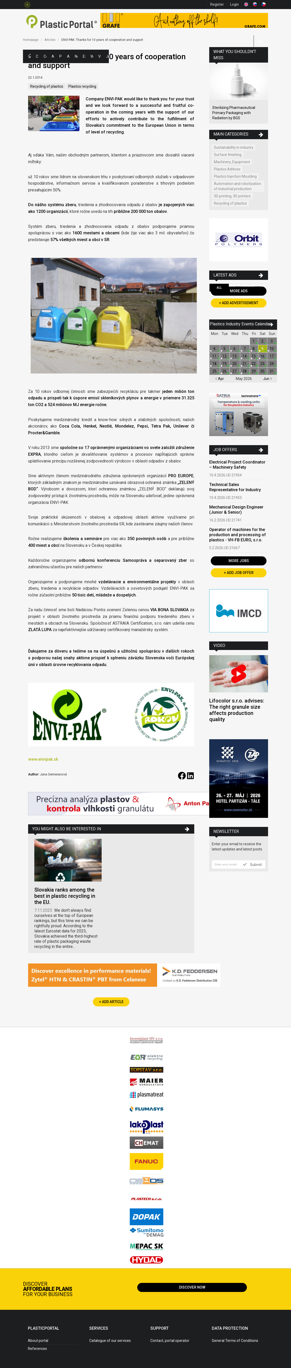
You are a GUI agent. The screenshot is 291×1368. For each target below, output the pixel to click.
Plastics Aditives (227, 169)
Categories (37, 56)
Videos (99, 56)
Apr (219, 379)
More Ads (239, 291)
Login (234, 4)
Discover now (192, 1287)
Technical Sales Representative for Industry (235, 487)
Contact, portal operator (169, 1341)
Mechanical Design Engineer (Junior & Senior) (236, 510)
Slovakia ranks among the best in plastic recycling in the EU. (64, 896)
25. (214, 371)
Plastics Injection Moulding (235, 176)
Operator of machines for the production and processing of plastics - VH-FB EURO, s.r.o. (237, 534)
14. (244, 356)
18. (214, 364)
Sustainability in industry (233, 147)
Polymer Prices (60, 56)
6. (234, 349)
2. (262, 341)
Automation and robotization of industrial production (237, 186)
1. (254, 341)
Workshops (92, 56)
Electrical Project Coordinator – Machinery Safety (237, 465)
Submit (252, 864)
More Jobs (239, 561)
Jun (267, 379)
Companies (45, 56)
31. (272, 371)
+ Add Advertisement (238, 303)
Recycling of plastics (46, 86)
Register (217, 4)
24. (272, 364)
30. (262, 371)
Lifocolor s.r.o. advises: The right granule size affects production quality (236, 710)
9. (262, 349)
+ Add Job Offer (239, 573)
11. (214, 356)
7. (245, 349)
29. (254, 371)
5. (224, 349)
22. (254, 364)
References (37, 1349)
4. (214, 349)
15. (254, 356)
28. (244, 371)
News (76, 56)
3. (272, 341)
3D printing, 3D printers (232, 196)
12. (224, 356)
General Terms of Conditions (235, 1341)
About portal (38, 1341)
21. (244, 364)
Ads (53, 56)
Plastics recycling (82, 86)
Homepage (30, 40)
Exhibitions (84, 56)
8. (254, 349)
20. (234, 364)
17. (272, 356)
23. (262, 364)
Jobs (107, 56)
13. (234, 356)
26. (224, 371)
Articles (68, 56)
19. (224, 364)
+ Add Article (111, 1002)
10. (272, 349)
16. (262, 356)
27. (234, 371)
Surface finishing (227, 155)
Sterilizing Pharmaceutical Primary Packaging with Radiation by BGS (233, 113)
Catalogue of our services (110, 1341)
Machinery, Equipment (232, 162)
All (219, 287)
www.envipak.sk (43, 759)
